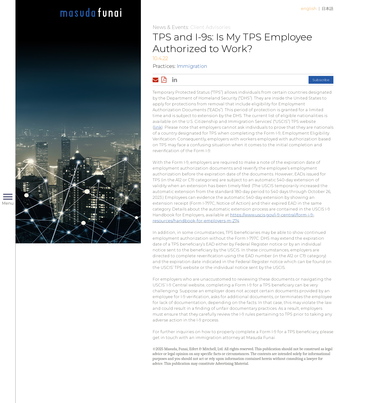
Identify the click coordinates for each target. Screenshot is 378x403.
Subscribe (321, 80)
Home (90, 13)
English (309, 8)
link (158, 127)
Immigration (192, 66)
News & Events (170, 27)
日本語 (327, 8)
